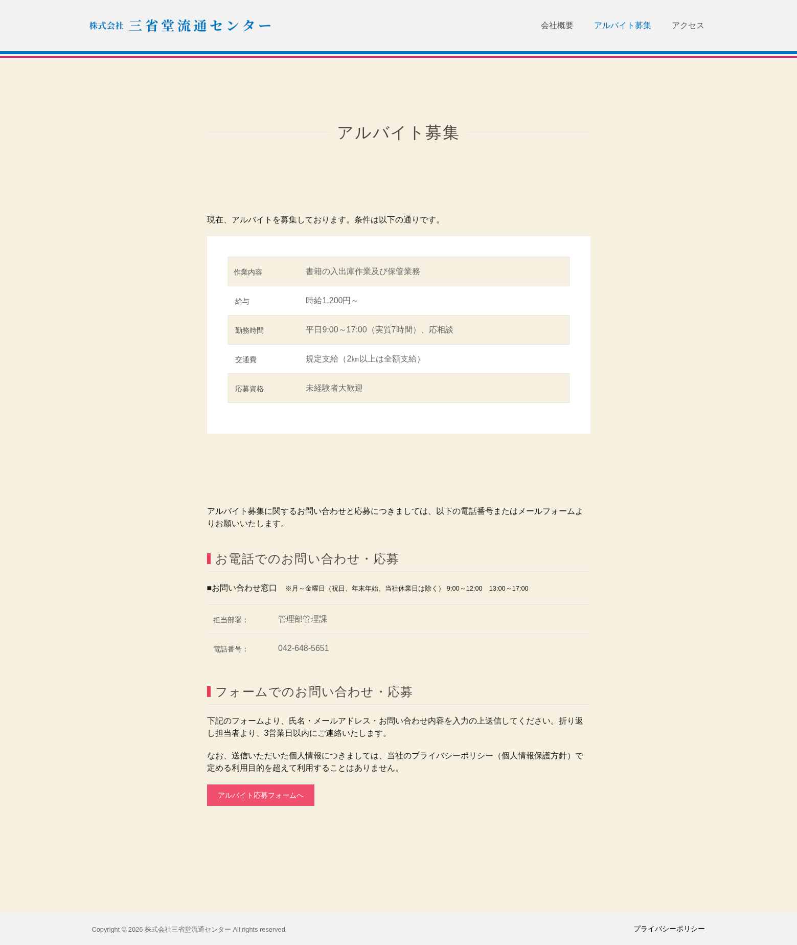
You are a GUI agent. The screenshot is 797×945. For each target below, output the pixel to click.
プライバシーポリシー (669, 929)
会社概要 (557, 25)
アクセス (688, 25)
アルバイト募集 (622, 25)
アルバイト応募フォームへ (261, 795)
